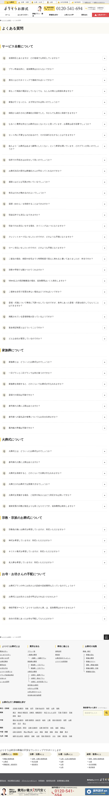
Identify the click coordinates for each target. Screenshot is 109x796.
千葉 (59, 712)
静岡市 (31, 720)
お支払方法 (4, 668)
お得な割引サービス (34, 692)
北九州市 (20, 736)
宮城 (36, 708)
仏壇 (61, 764)
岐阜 (43, 720)
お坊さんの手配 (33, 688)
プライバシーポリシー (29, 781)
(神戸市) (45, 728)
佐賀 (37, 736)
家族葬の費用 (32, 661)
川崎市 (31, 712)
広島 (14, 732)
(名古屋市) (19, 720)
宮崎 (58, 736)
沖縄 (70, 736)
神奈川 (20, 712)
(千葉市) (64, 712)
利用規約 (41, 781)
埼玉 (45, 712)
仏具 (61, 767)
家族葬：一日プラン (38, 665)
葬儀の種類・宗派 (92, 668)
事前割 (57, 655)
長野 (64, 720)
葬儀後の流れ (90, 671)
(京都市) (34, 728)
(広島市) (19, 732)
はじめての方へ (5, 655)
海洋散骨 (91, 767)
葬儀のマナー (90, 661)
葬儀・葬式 (86, 651)
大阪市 (19, 728)
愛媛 (61, 732)
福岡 (14, 736)
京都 (29, 728)
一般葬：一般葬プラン (38, 658)
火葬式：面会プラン (38, 678)
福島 (57, 708)
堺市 (24, 728)
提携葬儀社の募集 (63, 781)
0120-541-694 (69, 8)
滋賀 (56, 728)
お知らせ (3, 678)
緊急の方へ (4, 651)
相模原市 (38, 712)
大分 (53, 736)
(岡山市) (30, 732)
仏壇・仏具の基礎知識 (67, 759)
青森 (26, 708)
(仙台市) (41, 708)
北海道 (15, 708)
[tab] (10, 2)
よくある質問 (4, 682)
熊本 (42, 736)
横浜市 (25, 712)
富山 (24, 723)
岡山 (25, 732)
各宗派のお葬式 (33, 685)
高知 (56, 732)
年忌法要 (34, 762)
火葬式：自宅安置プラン (39, 682)
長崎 (32, 736)
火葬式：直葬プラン (38, 675)
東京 (14, 712)
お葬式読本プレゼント (63, 658)
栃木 (19, 716)
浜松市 (37, 720)
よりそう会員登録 (61, 661)
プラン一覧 (31, 651)
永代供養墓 (92, 764)
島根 (46, 732)
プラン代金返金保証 (7, 675)
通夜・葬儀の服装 (92, 665)
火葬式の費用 (32, 671)
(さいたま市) (52, 712)
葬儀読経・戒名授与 (9, 764)
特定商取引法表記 (14, 781)
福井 (14, 723)
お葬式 (5, 762)
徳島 (51, 732)
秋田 (47, 708)
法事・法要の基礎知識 (39, 759)
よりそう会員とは (6, 671)
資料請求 (58, 651)
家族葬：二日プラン (38, 668)
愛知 (14, 720)
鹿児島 (64, 736)
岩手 (31, 708)
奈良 (51, 728)
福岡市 (26, 736)
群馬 (14, 716)
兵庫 (40, 728)
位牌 (61, 762)
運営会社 (3, 665)
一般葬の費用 (32, 655)
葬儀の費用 (90, 658)
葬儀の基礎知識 (8, 759)
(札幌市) (20, 708)
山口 (36, 732)
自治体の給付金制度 (34, 695)
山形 (52, 708)
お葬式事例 (4, 661)
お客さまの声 (4, 658)
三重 (48, 720)
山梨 (70, 720)
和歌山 (62, 728)
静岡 (26, 720)
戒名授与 (34, 764)
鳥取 (41, 732)
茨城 (70, 712)
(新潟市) (58, 720)
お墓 (90, 762)
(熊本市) (47, 736)
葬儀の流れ (90, 655)
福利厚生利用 (50, 781)
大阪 (14, 728)
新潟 (53, 720)
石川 (19, 723)
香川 (66, 732)
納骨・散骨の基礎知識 (96, 759)
